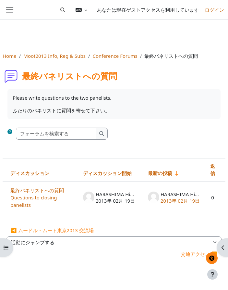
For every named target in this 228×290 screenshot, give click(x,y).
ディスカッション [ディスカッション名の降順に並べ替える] (29, 173)
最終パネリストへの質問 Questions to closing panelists (39, 197)
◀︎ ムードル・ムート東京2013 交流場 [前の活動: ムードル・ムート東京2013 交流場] (52, 230)
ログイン (214, 9)
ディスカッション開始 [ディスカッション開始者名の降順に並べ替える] (107, 173)
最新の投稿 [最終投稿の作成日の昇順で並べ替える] (160, 173)
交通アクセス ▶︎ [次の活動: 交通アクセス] (199, 254)
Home (10, 56)
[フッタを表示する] (212, 274)
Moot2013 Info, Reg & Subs (54, 56)
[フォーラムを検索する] (56, 134)
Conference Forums (115, 56)
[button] (63, 9)
